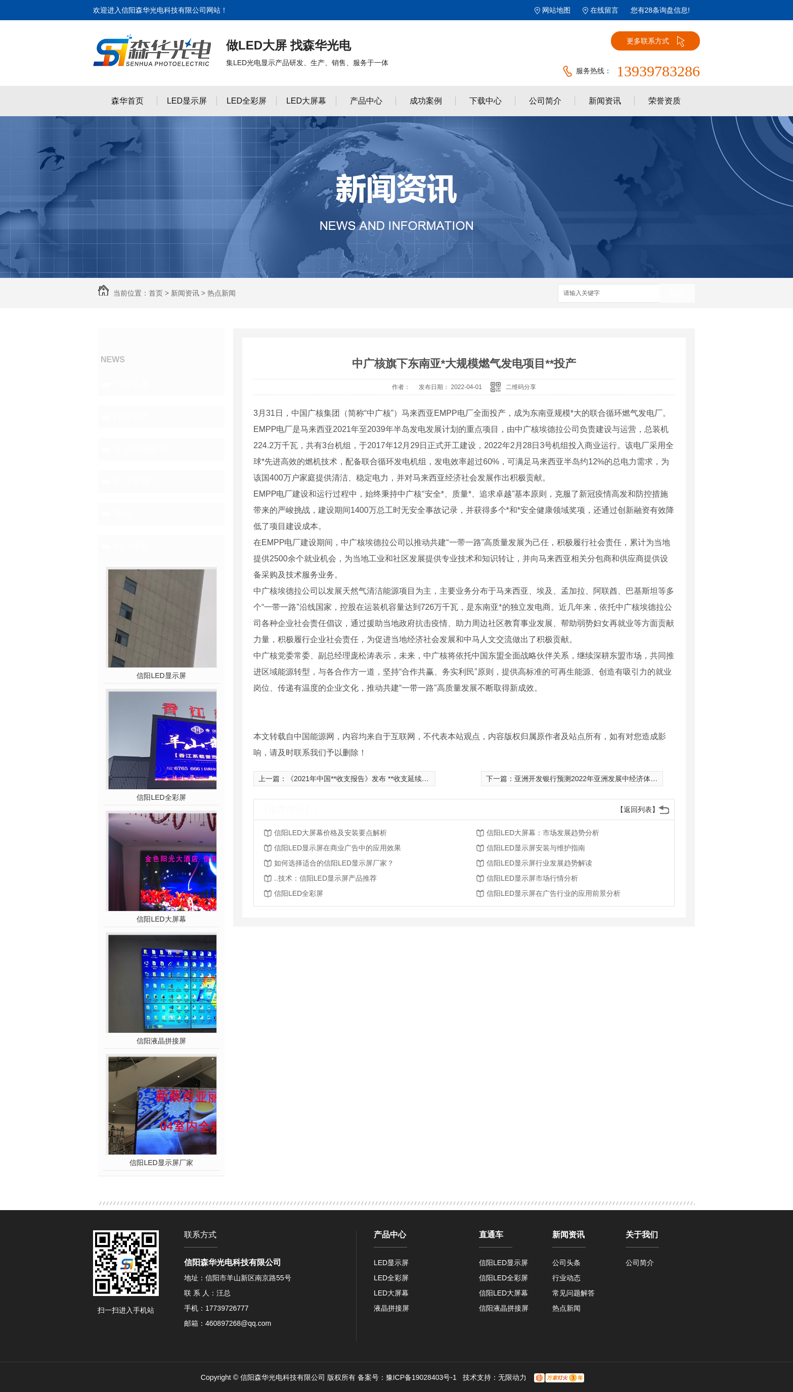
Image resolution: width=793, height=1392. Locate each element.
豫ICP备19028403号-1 (421, 1377)
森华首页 (127, 101)
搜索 (677, 294)
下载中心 (485, 101)
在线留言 (604, 10)
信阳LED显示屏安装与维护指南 (536, 848)
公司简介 (545, 101)
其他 (122, 514)
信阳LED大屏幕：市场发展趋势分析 (543, 833)
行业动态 (131, 417)
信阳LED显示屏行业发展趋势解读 (539, 863)
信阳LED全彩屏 (161, 797)
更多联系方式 (656, 41)
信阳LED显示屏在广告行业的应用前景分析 (554, 893)
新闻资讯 (605, 101)
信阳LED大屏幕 (161, 919)
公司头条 (131, 384)
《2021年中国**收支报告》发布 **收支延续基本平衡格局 (375, 779)
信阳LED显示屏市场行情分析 (532, 878)
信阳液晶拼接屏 (161, 1041)
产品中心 (366, 101)
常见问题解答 (140, 449)
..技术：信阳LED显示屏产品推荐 (325, 878)
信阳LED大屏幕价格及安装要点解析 (330, 833)
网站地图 (556, 10)
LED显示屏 (187, 101)
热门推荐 (131, 546)
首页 (156, 293)
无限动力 (512, 1377)
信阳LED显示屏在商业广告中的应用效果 (337, 848)
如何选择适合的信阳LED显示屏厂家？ (334, 863)
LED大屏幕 (306, 101)
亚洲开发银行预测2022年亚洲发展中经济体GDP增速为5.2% (608, 779)
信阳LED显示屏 (161, 675)
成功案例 (426, 101)
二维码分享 (521, 387)
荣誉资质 (664, 101)
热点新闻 (221, 293)
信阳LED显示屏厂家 (161, 1163)
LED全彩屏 (247, 101)
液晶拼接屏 (391, 1308)
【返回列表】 (637, 809)
